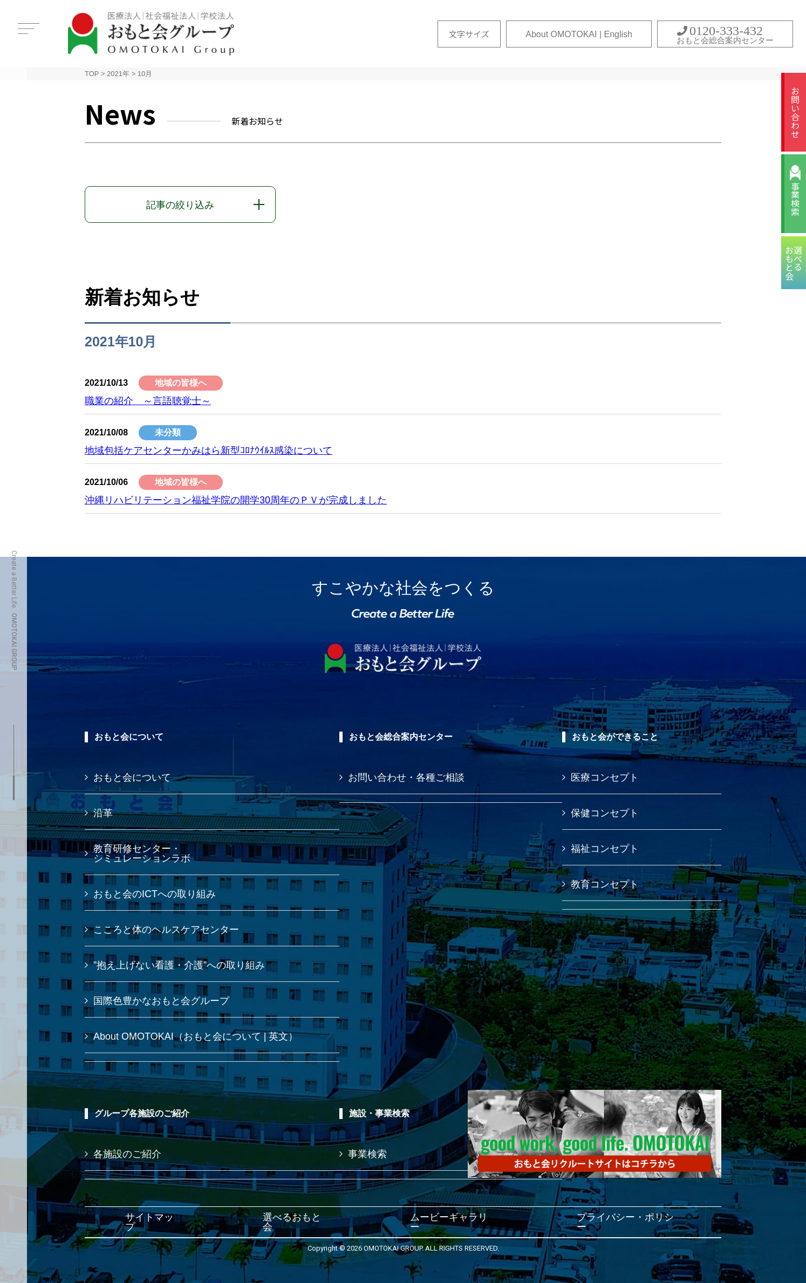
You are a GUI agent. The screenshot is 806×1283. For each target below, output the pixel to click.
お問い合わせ (795, 112)
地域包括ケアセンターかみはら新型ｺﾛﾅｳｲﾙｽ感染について (208, 450)
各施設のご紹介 (127, 1154)
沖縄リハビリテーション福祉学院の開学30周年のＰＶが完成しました (236, 500)
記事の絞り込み (180, 205)
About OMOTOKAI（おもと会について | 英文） (195, 1036)
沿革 (103, 813)
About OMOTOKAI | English (578, 34)
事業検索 (795, 199)
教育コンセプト (605, 884)
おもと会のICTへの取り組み (154, 894)
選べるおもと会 (292, 1222)
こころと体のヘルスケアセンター (166, 929)
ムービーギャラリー (449, 1222)
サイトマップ (149, 1222)
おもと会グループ (151, 34)
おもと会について (132, 777)
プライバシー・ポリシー (625, 1222)
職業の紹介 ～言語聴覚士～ (148, 400)
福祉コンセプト (605, 848)
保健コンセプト (605, 813)
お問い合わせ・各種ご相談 (406, 777)
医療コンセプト (605, 777)
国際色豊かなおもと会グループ (161, 1000)
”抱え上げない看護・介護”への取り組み (179, 965)
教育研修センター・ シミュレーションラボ (141, 853)
